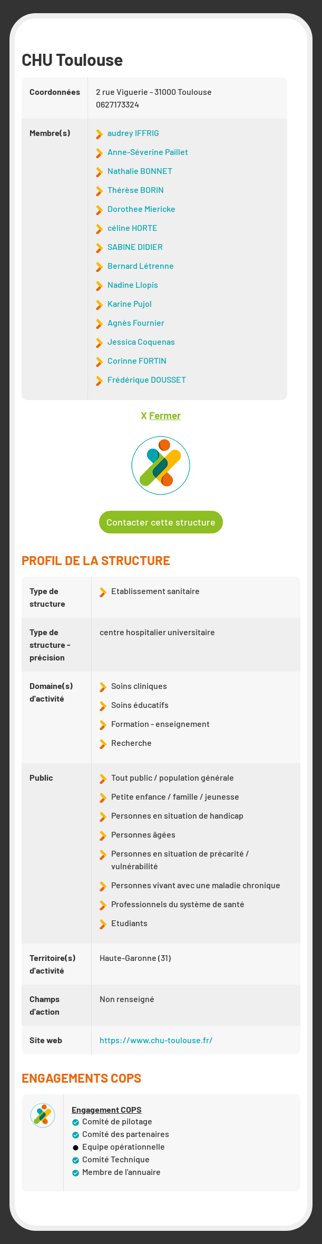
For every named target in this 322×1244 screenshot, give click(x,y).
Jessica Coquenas (141, 341)
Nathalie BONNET (140, 171)
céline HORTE (133, 227)
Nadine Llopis (133, 284)
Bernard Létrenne (141, 265)
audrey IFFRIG (133, 133)
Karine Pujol (130, 303)
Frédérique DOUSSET (147, 379)
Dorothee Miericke (141, 208)
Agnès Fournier (136, 322)
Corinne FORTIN (137, 360)
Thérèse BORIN (136, 189)
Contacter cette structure (161, 522)
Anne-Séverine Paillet (148, 152)
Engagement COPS (107, 1109)
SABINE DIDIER (135, 246)
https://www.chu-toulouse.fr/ (156, 1040)
